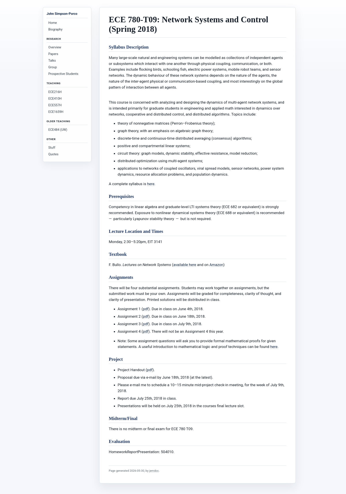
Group (52, 67)
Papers (53, 54)
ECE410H (55, 99)
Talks (52, 61)
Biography (55, 29)
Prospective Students (63, 74)
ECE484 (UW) (57, 130)
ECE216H (55, 92)
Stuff (51, 148)
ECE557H (55, 105)
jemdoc (154, 470)
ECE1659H (55, 112)
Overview (54, 47)
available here (184, 264)
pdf (145, 309)
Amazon (216, 264)
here (150, 184)
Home (52, 23)
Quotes (53, 154)
